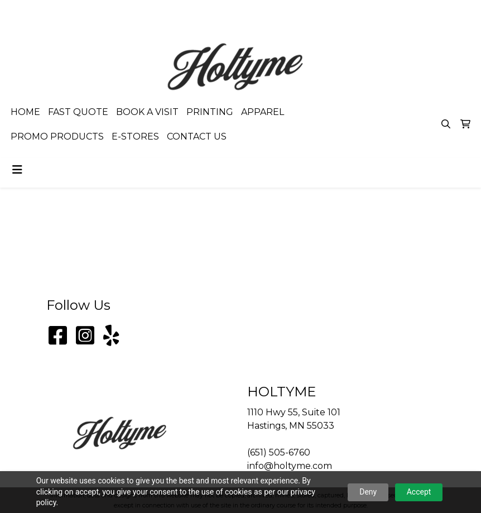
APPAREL (262, 112)
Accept (419, 491)
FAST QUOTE (78, 112)
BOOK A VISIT (147, 112)
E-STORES (135, 136)
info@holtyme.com (426, 12)
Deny (368, 491)
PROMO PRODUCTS (57, 136)
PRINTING (209, 112)
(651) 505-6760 (344, 12)
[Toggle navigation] (17, 170)
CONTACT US (197, 136)
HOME (25, 112)
